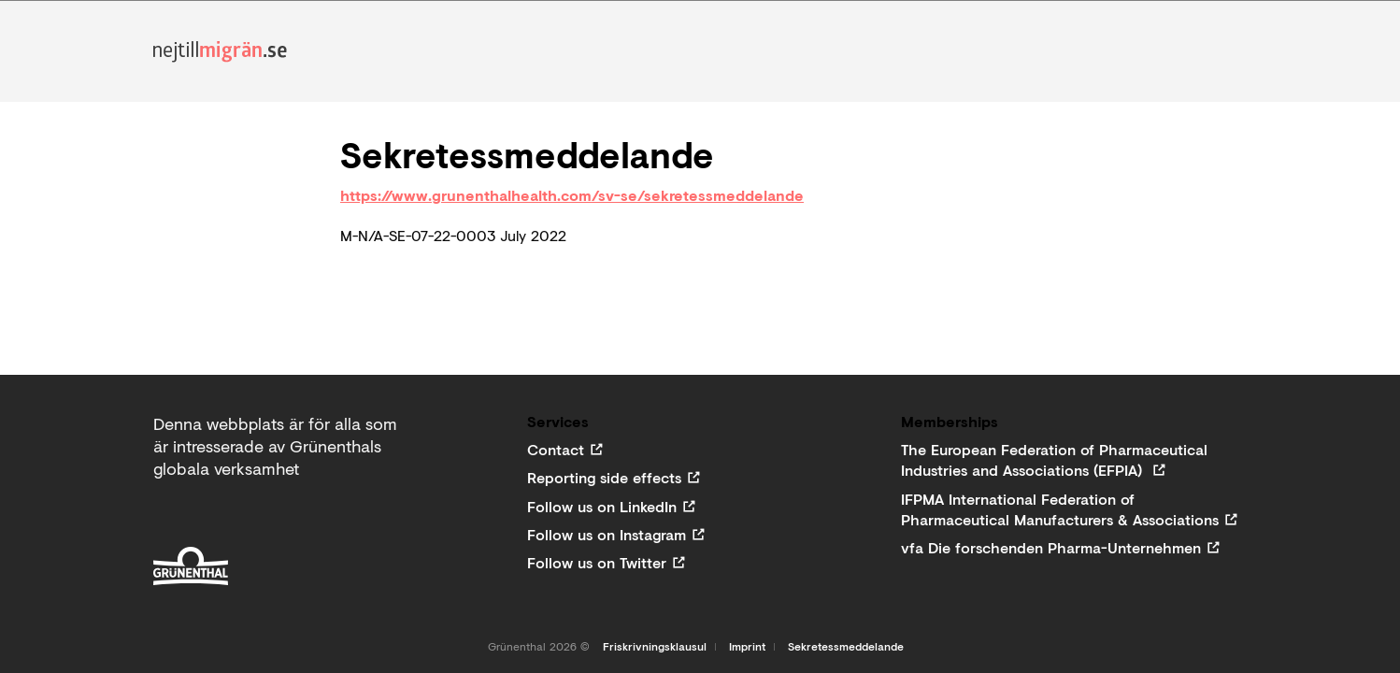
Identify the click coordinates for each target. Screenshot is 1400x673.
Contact (555, 449)
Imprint (747, 646)
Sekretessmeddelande (846, 646)
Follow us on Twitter (596, 562)
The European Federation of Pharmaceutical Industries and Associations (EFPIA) (1054, 459)
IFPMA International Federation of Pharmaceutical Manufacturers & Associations (1060, 509)
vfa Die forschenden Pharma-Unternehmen (1051, 547)
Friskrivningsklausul (655, 646)
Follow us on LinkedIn (602, 506)
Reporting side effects (604, 477)
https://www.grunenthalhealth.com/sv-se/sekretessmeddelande (572, 195)
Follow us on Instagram (606, 534)
